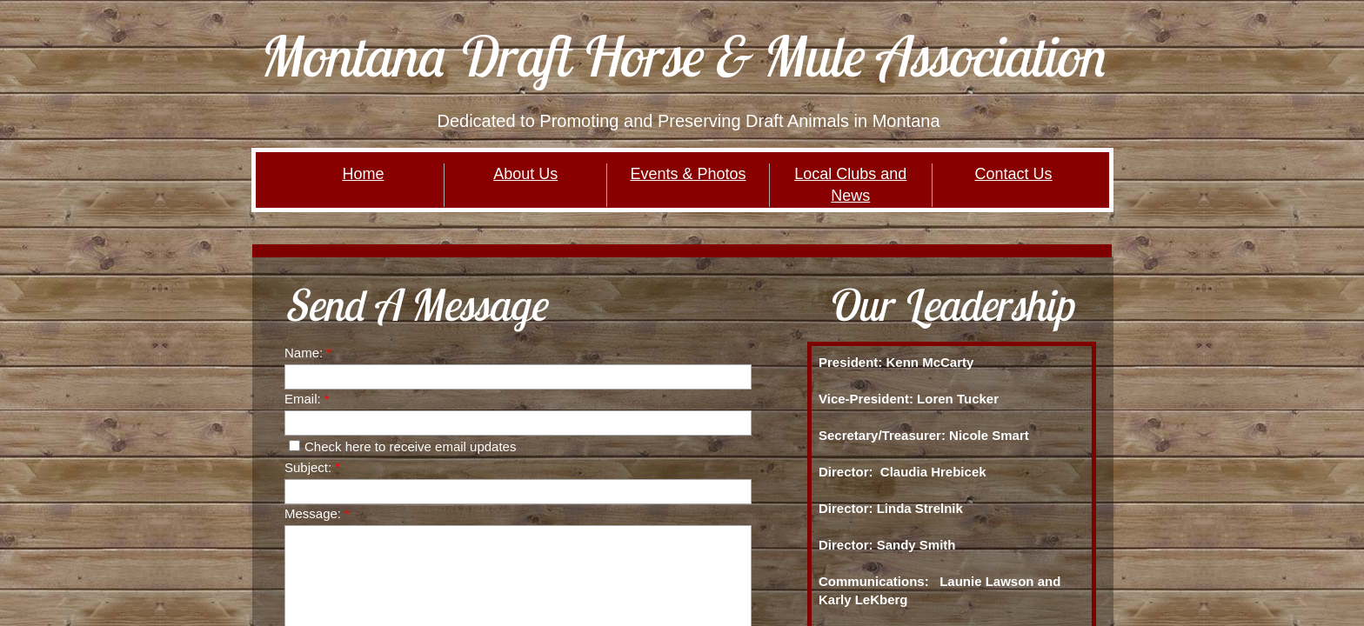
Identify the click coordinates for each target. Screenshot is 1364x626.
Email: (307, 398)
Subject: (312, 467)
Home (363, 174)
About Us (525, 174)
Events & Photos (688, 174)
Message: (317, 513)
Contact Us (1014, 174)
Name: (307, 352)
